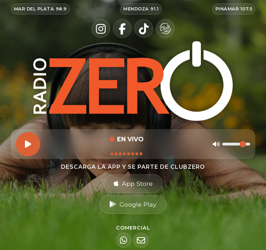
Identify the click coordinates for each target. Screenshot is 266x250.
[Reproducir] (28, 144)
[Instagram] (100, 28)
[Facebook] (122, 28)
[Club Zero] (165, 28)
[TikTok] (143, 28)
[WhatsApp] (123, 240)
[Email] (141, 240)
